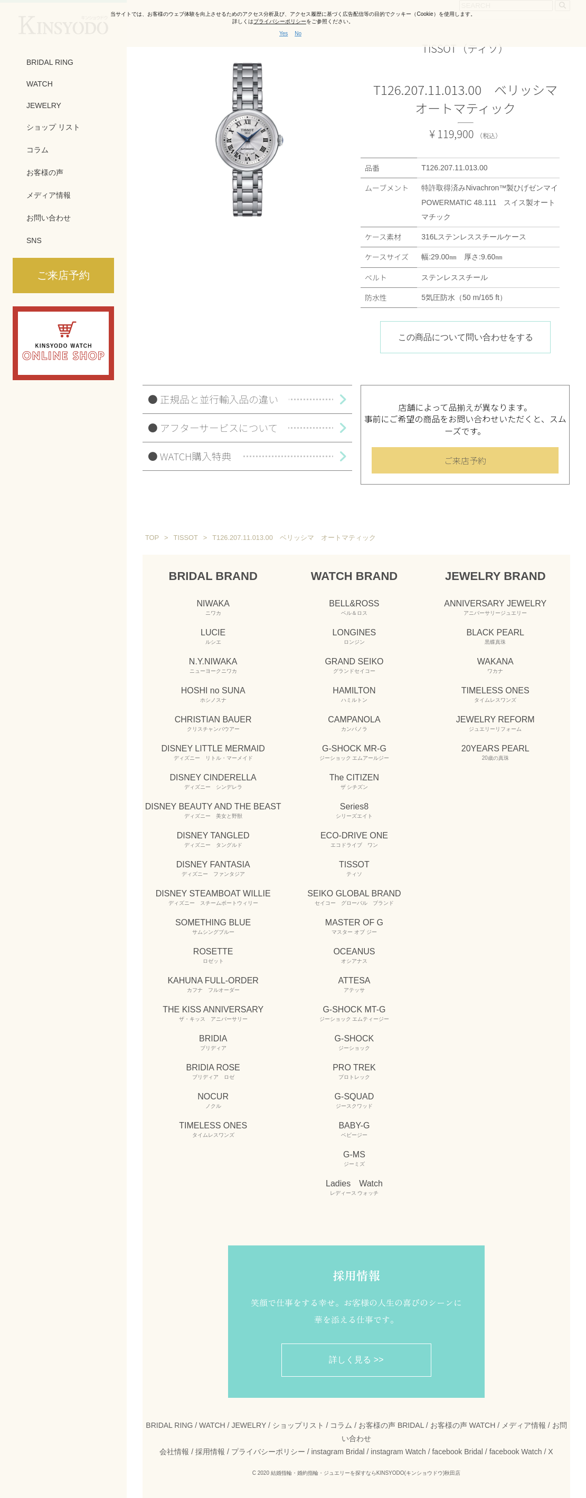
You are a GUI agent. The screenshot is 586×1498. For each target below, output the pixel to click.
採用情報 (210, 1451)
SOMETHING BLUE (213, 926)
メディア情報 (48, 195)
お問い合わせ (48, 218)
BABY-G (354, 1129)
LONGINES (354, 636)
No (298, 33)
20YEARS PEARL (495, 752)
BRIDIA (213, 1042)
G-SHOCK (354, 1042)
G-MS (354, 1158)
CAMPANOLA (354, 723)
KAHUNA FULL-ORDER (212, 984)
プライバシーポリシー (268, 1451)
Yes (283, 33)
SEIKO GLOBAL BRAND (354, 897)
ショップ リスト (53, 127)
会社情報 (174, 1451)
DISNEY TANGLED (213, 839)
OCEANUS (354, 955)
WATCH (39, 84)
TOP (152, 538)
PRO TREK (354, 1071)
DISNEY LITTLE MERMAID (213, 752)
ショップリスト (298, 1425)
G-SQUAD (354, 1100)
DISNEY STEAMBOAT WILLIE (213, 897)
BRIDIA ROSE (213, 1071)
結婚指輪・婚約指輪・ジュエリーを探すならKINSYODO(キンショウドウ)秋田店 (365, 1473)
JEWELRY (43, 105)
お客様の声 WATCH (463, 1425)
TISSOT (354, 868)
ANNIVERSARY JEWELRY (495, 607)
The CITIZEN (354, 781)
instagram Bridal (337, 1451)
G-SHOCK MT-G (354, 1013)
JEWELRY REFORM (495, 723)
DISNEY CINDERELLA (213, 781)
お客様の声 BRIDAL (391, 1425)
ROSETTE (213, 955)
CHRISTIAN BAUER (213, 723)
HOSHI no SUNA (213, 694)
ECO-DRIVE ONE (354, 839)
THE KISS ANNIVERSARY (213, 1013)
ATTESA (354, 984)
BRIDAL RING (49, 62)
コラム (37, 150)
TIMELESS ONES (213, 1129)
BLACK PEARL (495, 636)
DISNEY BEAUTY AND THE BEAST (213, 810)
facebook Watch (515, 1451)
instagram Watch (398, 1451)
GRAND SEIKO (354, 665)
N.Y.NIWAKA (213, 665)
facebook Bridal (457, 1451)
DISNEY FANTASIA (213, 868)
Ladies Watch (354, 1187)
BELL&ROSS (354, 607)
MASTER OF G (354, 926)
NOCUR (213, 1100)
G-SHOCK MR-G (354, 752)
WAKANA (495, 665)
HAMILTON (354, 694)
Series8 (354, 810)
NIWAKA (213, 607)
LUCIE (213, 636)
